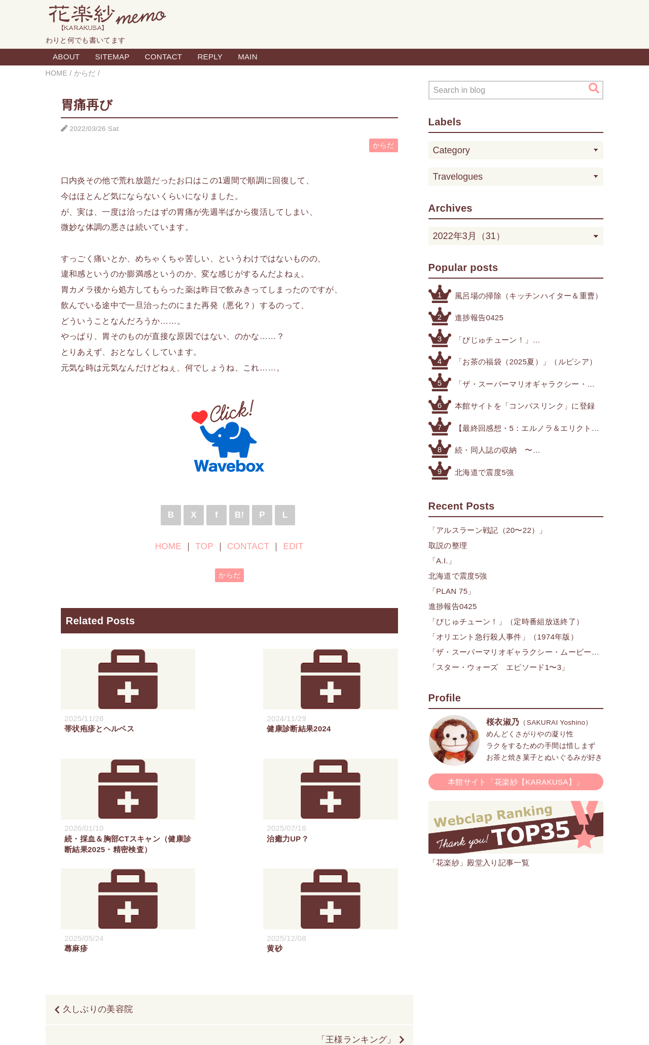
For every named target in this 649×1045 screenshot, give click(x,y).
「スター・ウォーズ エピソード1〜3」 (498, 667)
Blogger (313, 1025)
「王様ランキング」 (356, 941)
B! (239, 515)
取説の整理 (447, 545)
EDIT (293, 546)
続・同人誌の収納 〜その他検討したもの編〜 (497, 451)
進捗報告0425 (479, 317)
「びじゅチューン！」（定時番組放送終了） (493, 340)
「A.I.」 (442, 560)
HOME (168, 546)
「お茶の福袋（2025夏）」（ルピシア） (526, 361)
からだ (383, 145)
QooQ (373, 1025)
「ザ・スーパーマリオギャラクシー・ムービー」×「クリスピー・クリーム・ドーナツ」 (523, 385)
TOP (204, 546)
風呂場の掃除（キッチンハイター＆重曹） (528, 295)
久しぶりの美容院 (98, 910)
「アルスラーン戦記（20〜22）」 (487, 530)
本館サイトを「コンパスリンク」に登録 (525, 405)
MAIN (248, 56)
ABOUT (66, 56)
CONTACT (164, 56)
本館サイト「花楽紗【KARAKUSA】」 (516, 782)
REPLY (210, 56)
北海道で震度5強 (484, 472)
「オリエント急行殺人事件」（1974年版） (503, 636)
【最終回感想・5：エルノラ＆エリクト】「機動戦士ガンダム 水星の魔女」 (527, 429)
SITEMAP (112, 56)
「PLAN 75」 (452, 591)
